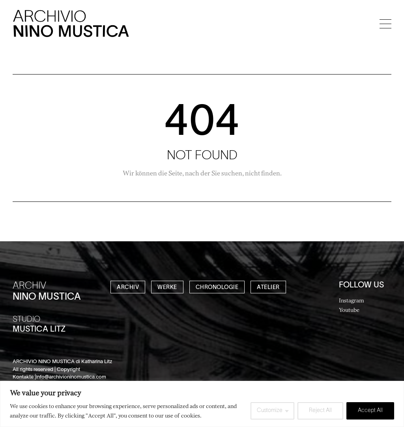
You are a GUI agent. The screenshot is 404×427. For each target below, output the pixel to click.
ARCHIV (128, 287)
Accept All (370, 410)
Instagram (351, 300)
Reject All (320, 410)
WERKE (167, 287)
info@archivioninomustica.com (71, 377)
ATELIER (268, 287)
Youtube (349, 310)
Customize (269, 410)
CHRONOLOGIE (217, 287)
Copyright (68, 369)
